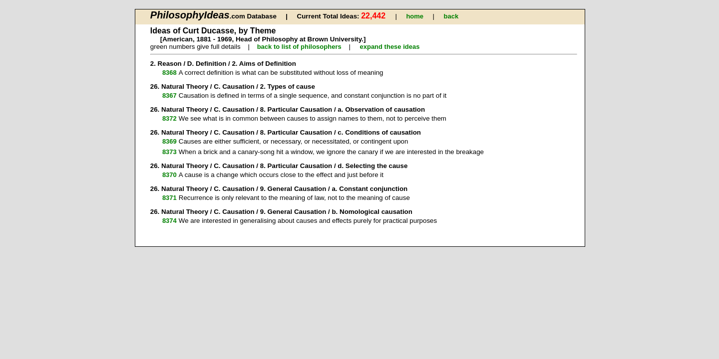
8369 (169, 141)
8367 (169, 95)
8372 (169, 118)
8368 (169, 72)
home (414, 16)
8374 (169, 220)
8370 (169, 175)
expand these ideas (389, 46)
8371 (169, 197)
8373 (169, 152)
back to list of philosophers (299, 46)
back (451, 16)
